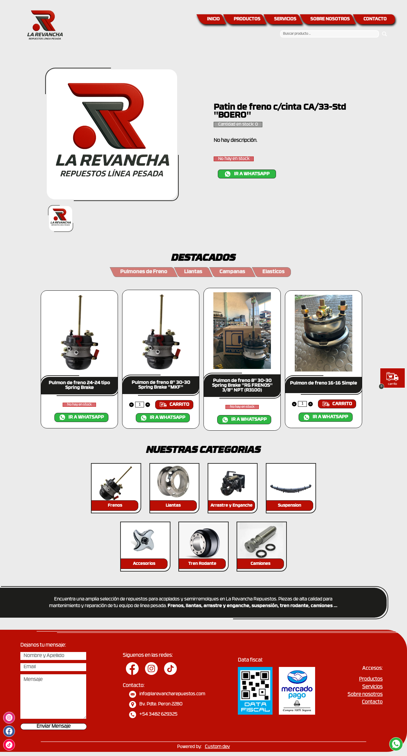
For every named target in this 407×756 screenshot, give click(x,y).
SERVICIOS (285, 19)
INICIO (213, 19)
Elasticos (273, 271)
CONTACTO (375, 19)
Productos (371, 679)
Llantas (193, 271)
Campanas (232, 271)
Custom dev (217, 747)
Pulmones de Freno (143, 271)
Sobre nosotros (365, 694)
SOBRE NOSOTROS (330, 19)
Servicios (372, 687)
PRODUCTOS (247, 19)
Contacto (372, 702)
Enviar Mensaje (54, 726)
